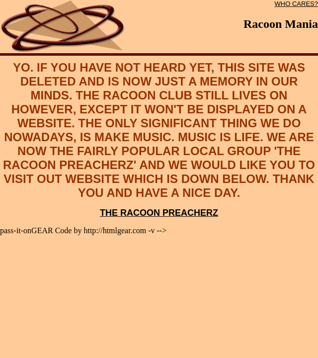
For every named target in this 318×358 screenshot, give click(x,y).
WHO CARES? (296, 3)
